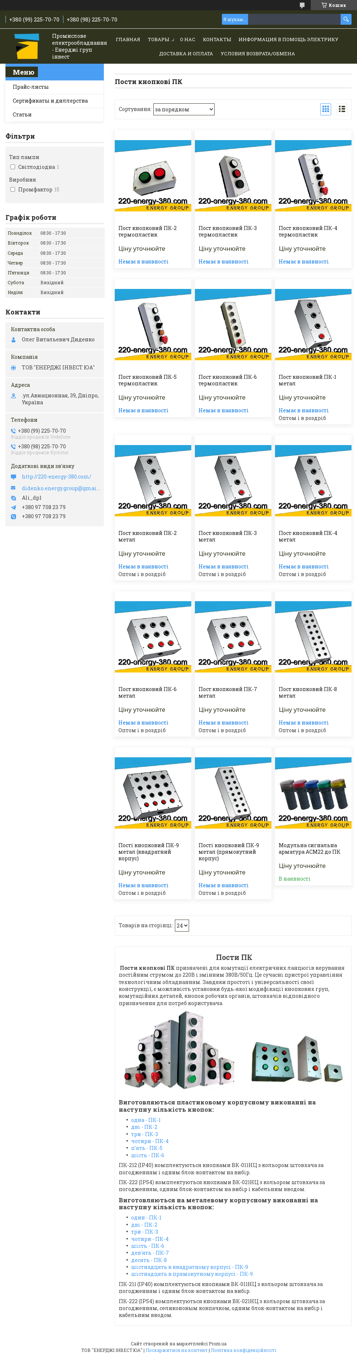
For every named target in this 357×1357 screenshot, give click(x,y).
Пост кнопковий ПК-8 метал (308, 692)
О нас (187, 39)
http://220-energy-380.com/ (56, 476)
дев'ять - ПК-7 (150, 1252)
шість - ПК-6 (147, 1155)
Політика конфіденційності (243, 1350)
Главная (128, 39)
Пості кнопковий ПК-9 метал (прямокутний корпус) (229, 852)
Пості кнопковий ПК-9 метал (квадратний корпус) (148, 852)
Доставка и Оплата (186, 53)
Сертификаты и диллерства (50, 100)
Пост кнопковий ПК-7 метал (228, 692)
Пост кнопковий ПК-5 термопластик (147, 380)
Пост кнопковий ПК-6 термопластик (228, 380)
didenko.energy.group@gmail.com (61, 488)
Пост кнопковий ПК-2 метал (147, 536)
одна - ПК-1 (146, 1119)
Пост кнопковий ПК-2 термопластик (147, 231)
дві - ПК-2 (144, 1126)
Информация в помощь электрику (288, 39)
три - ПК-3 (144, 1134)
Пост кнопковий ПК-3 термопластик (228, 231)
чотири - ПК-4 (150, 1141)
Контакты (217, 39)
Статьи (22, 114)
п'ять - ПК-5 (146, 1147)
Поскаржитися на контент (177, 1350)
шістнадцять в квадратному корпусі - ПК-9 (189, 1266)
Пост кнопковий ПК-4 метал (308, 536)
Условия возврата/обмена (258, 53)
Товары (158, 39)
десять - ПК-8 (149, 1260)
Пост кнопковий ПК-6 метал (147, 692)
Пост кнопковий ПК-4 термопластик (308, 231)
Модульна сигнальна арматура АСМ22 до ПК (310, 848)
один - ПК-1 (146, 1217)
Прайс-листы (31, 86)
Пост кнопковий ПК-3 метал (228, 536)
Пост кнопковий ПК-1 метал (307, 380)
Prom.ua (218, 1343)
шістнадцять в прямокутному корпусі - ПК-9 (192, 1273)
